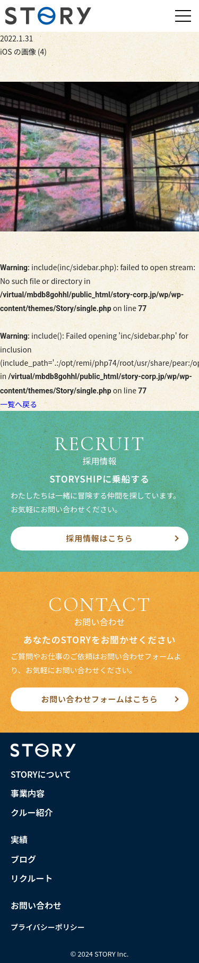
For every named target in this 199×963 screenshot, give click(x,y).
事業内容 (28, 793)
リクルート (32, 878)
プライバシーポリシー (48, 927)
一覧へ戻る (18, 404)
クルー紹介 (32, 812)
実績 (19, 839)
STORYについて (41, 774)
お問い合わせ (36, 905)
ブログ (23, 859)
